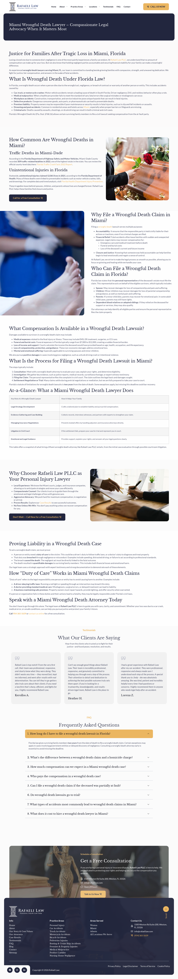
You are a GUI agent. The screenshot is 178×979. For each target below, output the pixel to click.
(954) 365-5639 (141, 935)
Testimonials (108, 6)
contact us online (36, 613)
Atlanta (93, 931)
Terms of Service (147, 966)
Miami (86, 107)
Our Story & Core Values (21, 931)
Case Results (45, 502)
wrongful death (105, 227)
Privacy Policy (114, 966)
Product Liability (58, 952)
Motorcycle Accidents (60, 934)
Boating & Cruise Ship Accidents (65, 943)
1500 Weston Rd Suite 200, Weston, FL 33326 (150, 926)
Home (53, 6)
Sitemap (13, 952)
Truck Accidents (57, 931)
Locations (94, 6)
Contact (127, 6)
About (63, 6)
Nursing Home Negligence (62, 955)
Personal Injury (57, 925)
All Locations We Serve (101, 934)
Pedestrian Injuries (59, 940)
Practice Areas (78, 6)
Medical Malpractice (59, 949)
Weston (93, 925)
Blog (11, 946)
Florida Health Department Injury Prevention (82, 181)
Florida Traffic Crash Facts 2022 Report (54, 164)
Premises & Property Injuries (63, 946)
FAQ (118, 6)
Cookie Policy (163, 966)
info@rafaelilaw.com (143, 931)
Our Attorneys (16, 934)
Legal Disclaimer (130, 966)
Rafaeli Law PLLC (118, 60)
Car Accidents (56, 928)
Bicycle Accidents (58, 937)
